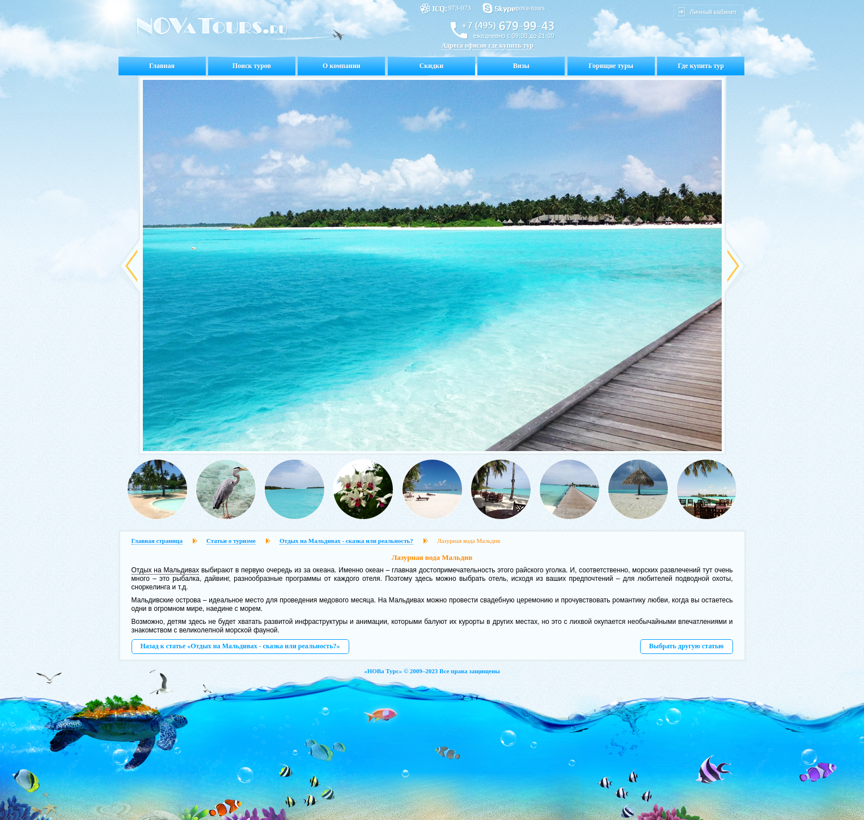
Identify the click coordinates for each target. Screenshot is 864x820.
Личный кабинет (713, 12)
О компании (342, 66)
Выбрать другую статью (686, 646)
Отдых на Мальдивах (166, 570)
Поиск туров (251, 66)
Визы (521, 66)
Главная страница (157, 540)
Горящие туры (610, 66)
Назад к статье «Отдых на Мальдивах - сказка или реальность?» (240, 646)
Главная (162, 66)
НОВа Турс (383, 671)
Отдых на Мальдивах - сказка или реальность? (346, 540)
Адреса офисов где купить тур (488, 45)
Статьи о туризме (231, 540)
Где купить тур (701, 66)
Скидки (431, 66)
